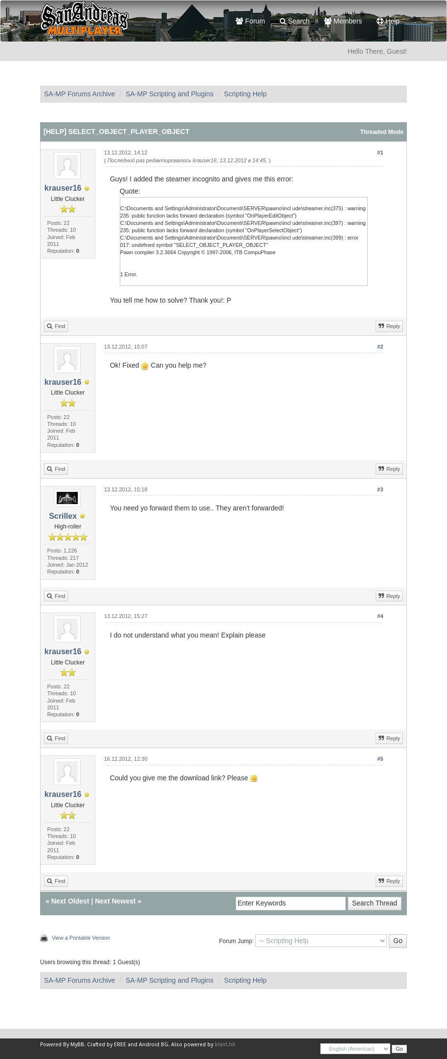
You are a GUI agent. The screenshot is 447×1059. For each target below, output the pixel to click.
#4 (380, 616)
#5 (380, 759)
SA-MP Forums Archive (79, 94)
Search (295, 21)
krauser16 (63, 188)
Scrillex (63, 516)
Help (388, 21)
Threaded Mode (381, 132)
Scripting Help (245, 94)
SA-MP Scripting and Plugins (170, 94)
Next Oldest (70, 901)
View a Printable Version (81, 938)
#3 (380, 489)
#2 (380, 347)
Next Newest (115, 901)
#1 (380, 152)
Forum (250, 21)
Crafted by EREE (106, 1044)
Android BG (153, 1044)
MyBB (77, 1044)
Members (343, 21)
